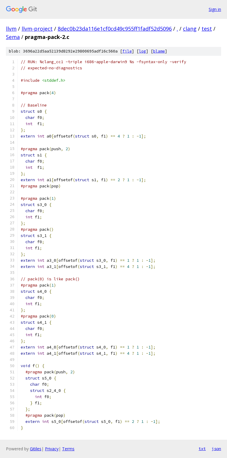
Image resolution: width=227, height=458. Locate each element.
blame (159, 51)
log (142, 51)
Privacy (52, 449)
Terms (68, 449)
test (207, 28)
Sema (13, 36)
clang (190, 28)
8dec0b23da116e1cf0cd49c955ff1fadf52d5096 (115, 28)
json (216, 448)
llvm (11, 28)
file (127, 51)
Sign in (215, 9)
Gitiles (35, 449)
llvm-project (37, 28)
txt (202, 448)
